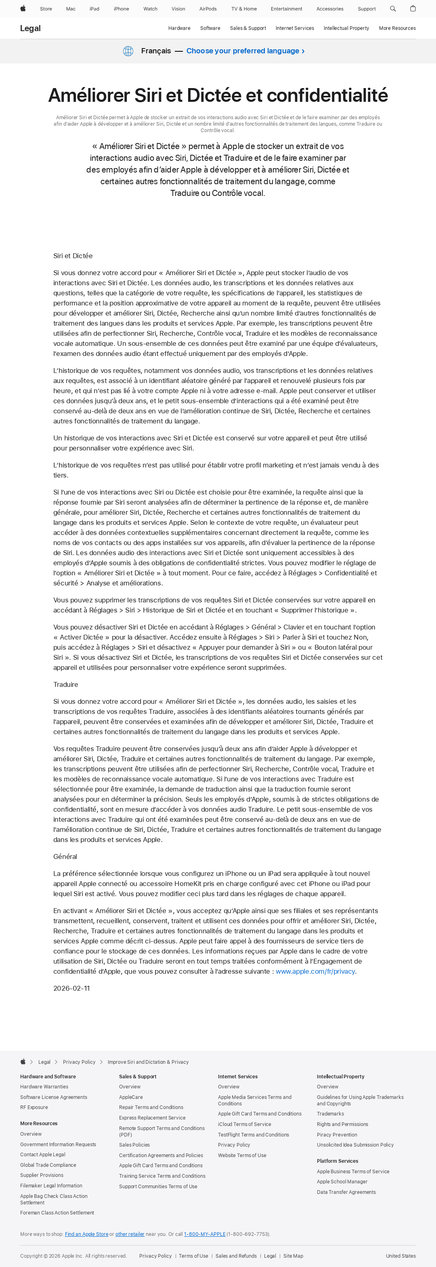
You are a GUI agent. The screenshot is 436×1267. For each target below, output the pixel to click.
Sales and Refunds (236, 1256)
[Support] (367, 9)
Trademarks (330, 1114)
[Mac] (71, 9)
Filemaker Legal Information (51, 1186)
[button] (393, 9)
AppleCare (131, 1097)
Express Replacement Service (152, 1118)
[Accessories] (330, 9)
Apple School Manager (342, 1182)
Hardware (179, 28)
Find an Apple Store (87, 1234)
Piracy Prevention (337, 1135)
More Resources (397, 28)
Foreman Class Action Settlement (57, 1213)
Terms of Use (193, 1256)
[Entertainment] (287, 9)
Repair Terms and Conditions (151, 1107)
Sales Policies (134, 1145)
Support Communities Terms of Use (158, 1186)
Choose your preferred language (243, 50)
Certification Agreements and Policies (161, 1155)
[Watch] (150, 9)
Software (210, 28)
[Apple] (23, 9)
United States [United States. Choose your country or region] (401, 1256)
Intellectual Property (346, 28)
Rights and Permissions (342, 1124)
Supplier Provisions (41, 1175)
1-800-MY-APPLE (204, 1234)
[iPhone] (121, 9)
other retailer (130, 1234)
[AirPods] (208, 9)
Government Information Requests (58, 1144)
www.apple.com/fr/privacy (315, 971)
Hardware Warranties (44, 1087)
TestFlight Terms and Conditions (253, 1135)
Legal (30, 28)
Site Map (293, 1256)
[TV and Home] (244, 9)
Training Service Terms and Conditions (162, 1176)
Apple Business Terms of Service (353, 1171)
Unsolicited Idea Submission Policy (355, 1145)
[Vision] (178, 9)
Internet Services (295, 28)
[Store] (46, 9)
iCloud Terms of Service (244, 1124)
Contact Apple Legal (42, 1155)
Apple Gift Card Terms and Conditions (161, 1165)
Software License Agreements (53, 1097)
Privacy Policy (234, 1145)
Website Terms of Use (242, 1155)
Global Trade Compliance (48, 1165)
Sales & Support (248, 28)
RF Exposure (34, 1107)
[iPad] (94, 9)
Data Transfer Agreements (346, 1192)
